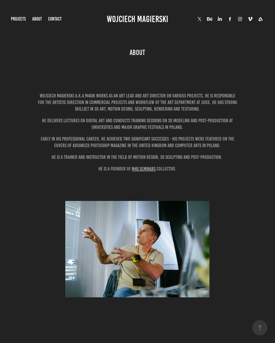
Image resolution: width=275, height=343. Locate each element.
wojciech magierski (137, 19)
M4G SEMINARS (144, 169)
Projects (18, 19)
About (37, 19)
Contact (55, 19)
